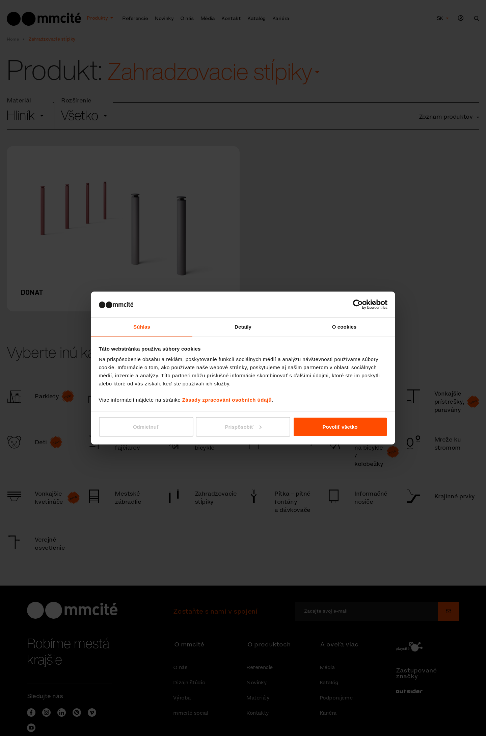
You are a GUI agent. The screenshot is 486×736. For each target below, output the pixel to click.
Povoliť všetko (340, 427)
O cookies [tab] (344, 326)
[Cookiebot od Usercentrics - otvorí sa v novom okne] (357, 304)
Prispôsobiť (243, 427)
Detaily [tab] (243, 326)
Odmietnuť (146, 427)
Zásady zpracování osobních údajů (227, 400)
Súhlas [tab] (141, 326)
